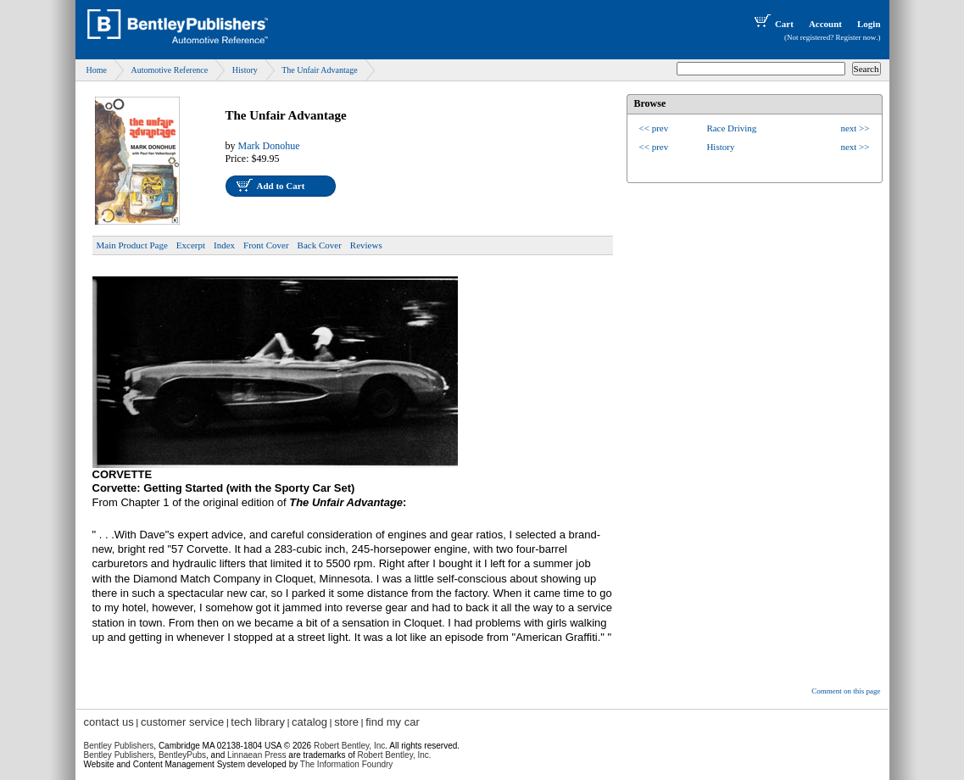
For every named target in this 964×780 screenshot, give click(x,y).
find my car (392, 722)
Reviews (366, 245)
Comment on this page (845, 691)
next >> (854, 128)
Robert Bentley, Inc (349, 745)
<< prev (654, 128)
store (346, 722)
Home (96, 70)
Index (224, 245)
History (245, 70)
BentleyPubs (182, 755)
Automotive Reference (169, 70)
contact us (109, 722)
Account (825, 24)
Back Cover (320, 245)
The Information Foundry (346, 764)
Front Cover (265, 245)
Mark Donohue (269, 146)
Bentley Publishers (119, 745)
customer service (182, 722)
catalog (309, 722)
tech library (258, 722)
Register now (856, 37)
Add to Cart (281, 186)
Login (869, 24)
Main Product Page (132, 245)
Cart (772, 24)
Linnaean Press (257, 755)
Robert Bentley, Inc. (395, 755)
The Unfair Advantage (319, 70)
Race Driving (731, 128)
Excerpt (190, 245)
